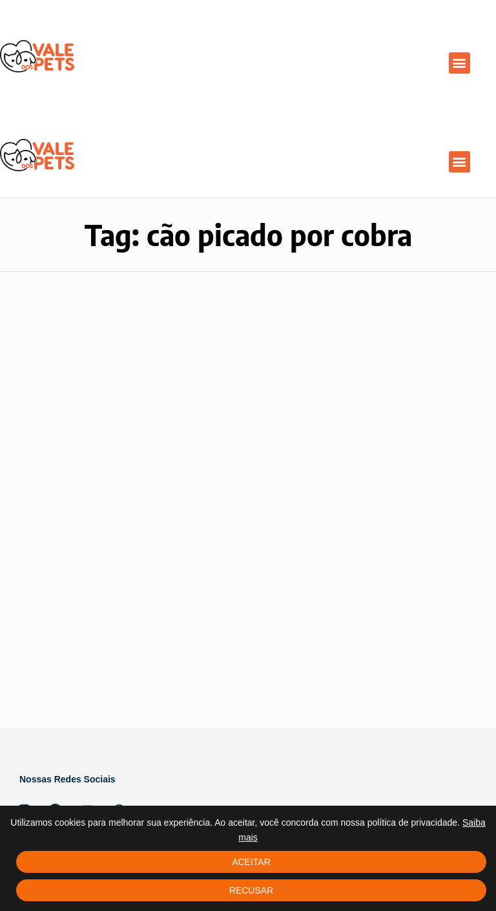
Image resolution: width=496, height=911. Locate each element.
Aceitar (251, 862)
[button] (459, 63)
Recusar (251, 890)
